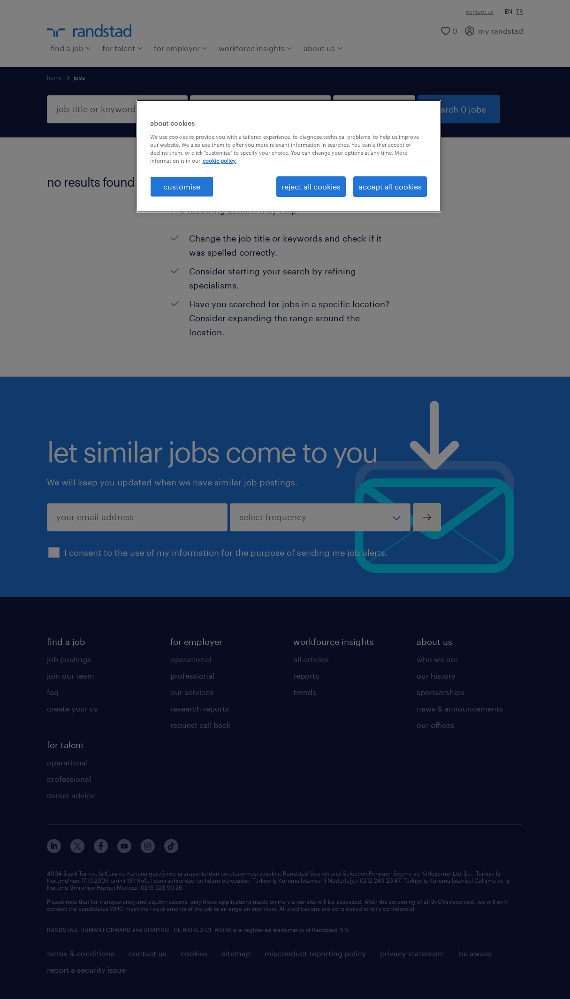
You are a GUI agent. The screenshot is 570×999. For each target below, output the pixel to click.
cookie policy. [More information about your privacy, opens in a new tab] (219, 161)
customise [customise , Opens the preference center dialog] (181, 186)
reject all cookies (311, 186)
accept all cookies (390, 186)
